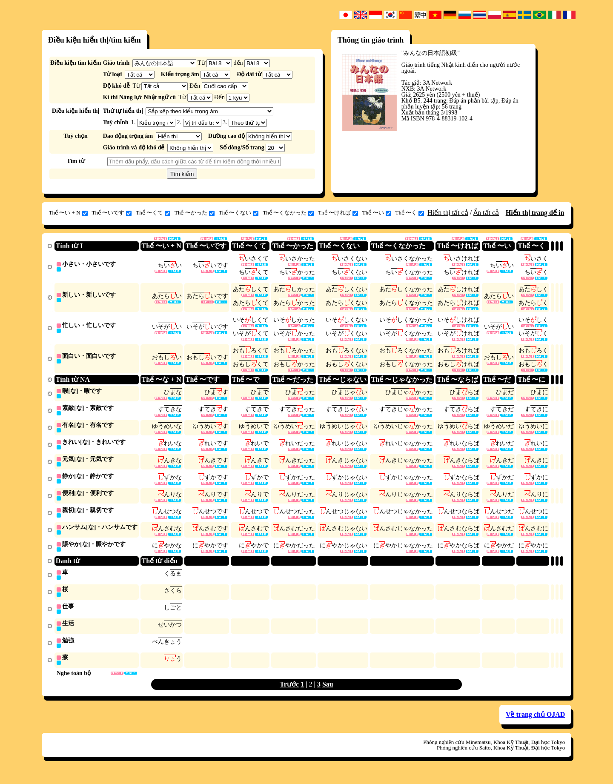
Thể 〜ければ (338, 212)
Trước (289, 694)
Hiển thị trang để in (535, 212)
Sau (327, 694)
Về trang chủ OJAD (535, 724)
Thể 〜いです (112, 212)
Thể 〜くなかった (288, 212)
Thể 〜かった (195, 212)
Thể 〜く (409, 212)
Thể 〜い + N (68, 212)
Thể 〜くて (153, 212)
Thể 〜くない (239, 212)
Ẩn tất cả (486, 212)
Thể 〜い (376, 212)
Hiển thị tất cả (447, 212)
